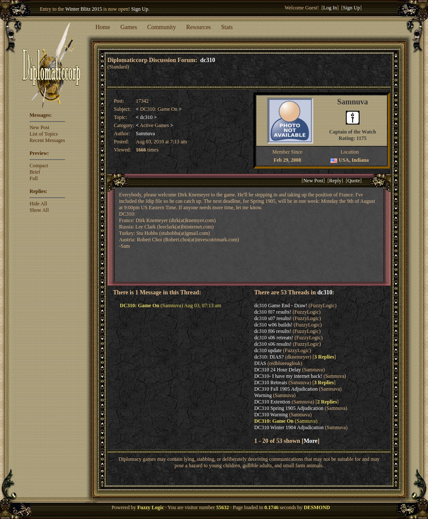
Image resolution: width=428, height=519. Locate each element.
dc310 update (268, 350)
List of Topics (44, 134)
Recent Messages (47, 140)
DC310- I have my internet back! (288, 376)
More (310, 440)
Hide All (38, 204)
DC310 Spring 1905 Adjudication (289, 408)
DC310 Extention (272, 402)
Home (102, 27)
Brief (35, 172)
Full (34, 178)
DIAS (260, 363)
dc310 (207, 59)
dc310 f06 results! (272, 331)
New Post (39, 127)
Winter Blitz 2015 (83, 9)
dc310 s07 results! (272, 318)
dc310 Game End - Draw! (280, 305)
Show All (39, 210)
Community (161, 27)
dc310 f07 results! (272, 312)
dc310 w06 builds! (273, 325)
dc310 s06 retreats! (273, 338)
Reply (335, 181)
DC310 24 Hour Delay (277, 370)
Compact (39, 166)
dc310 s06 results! (272, 344)
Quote (354, 181)
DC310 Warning (271, 415)
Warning (263, 395)
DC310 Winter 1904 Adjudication (289, 427)
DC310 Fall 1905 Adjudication (286, 389)
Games (128, 27)
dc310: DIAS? (269, 357)
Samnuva (145, 133)
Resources (198, 27)
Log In (330, 8)
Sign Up (140, 9)
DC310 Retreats (270, 383)
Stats (227, 27)
